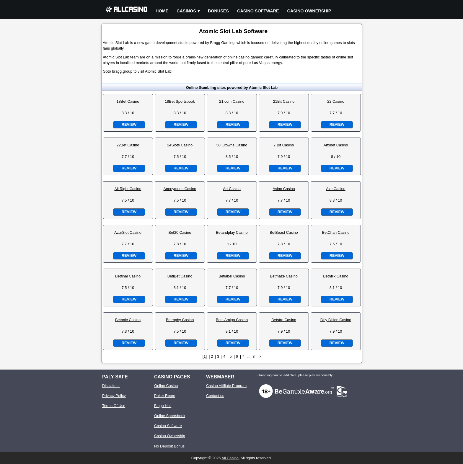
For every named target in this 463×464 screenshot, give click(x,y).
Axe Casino (335, 189)
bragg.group (122, 71)
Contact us (215, 395)
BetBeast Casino (284, 232)
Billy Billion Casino (335, 320)
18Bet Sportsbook (180, 101)
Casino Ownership (309, 11)
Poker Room (164, 395)
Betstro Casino (283, 320)
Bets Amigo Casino (232, 320)
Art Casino (232, 189)
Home (162, 11)
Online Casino (166, 385)
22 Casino (335, 101)
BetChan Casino (335, 232)
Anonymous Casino (180, 189)
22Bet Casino (128, 145)
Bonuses (218, 11)
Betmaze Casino (284, 276)
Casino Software (258, 11)
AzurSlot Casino (127, 232)
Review (129, 124)
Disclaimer (111, 385)
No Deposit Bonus (169, 446)
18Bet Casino (128, 101)
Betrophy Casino (180, 320)
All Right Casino (127, 189)
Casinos (186, 11)
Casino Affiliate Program (226, 385)
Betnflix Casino (335, 276)
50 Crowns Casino (231, 145)
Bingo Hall (162, 405)
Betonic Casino (128, 320)
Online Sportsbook (169, 416)
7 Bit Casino (284, 145)
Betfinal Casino (128, 276)
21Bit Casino (284, 101)
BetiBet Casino (180, 276)
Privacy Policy (114, 395)
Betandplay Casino (231, 232)
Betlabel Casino (232, 276)
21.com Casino (231, 101)
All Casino (230, 458)
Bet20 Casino (180, 232)
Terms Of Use (113, 405)
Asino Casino (284, 189)
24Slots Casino (180, 145)
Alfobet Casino (335, 145)
